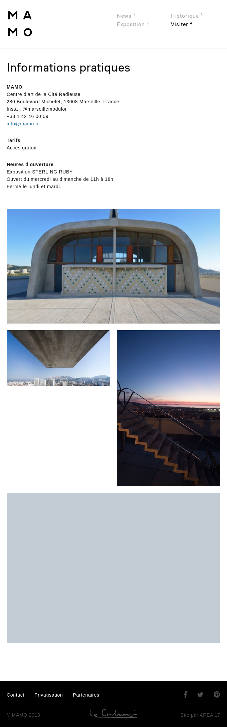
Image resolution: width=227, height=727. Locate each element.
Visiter (181, 24)
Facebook (185, 694)
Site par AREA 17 (200, 715)
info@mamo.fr (23, 123)
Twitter (200, 694)
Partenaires (86, 695)
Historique (187, 16)
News (126, 16)
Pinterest (217, 694)
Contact (15, 695)
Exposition (133, 24)
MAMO (46, 23)
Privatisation (48, 695)
